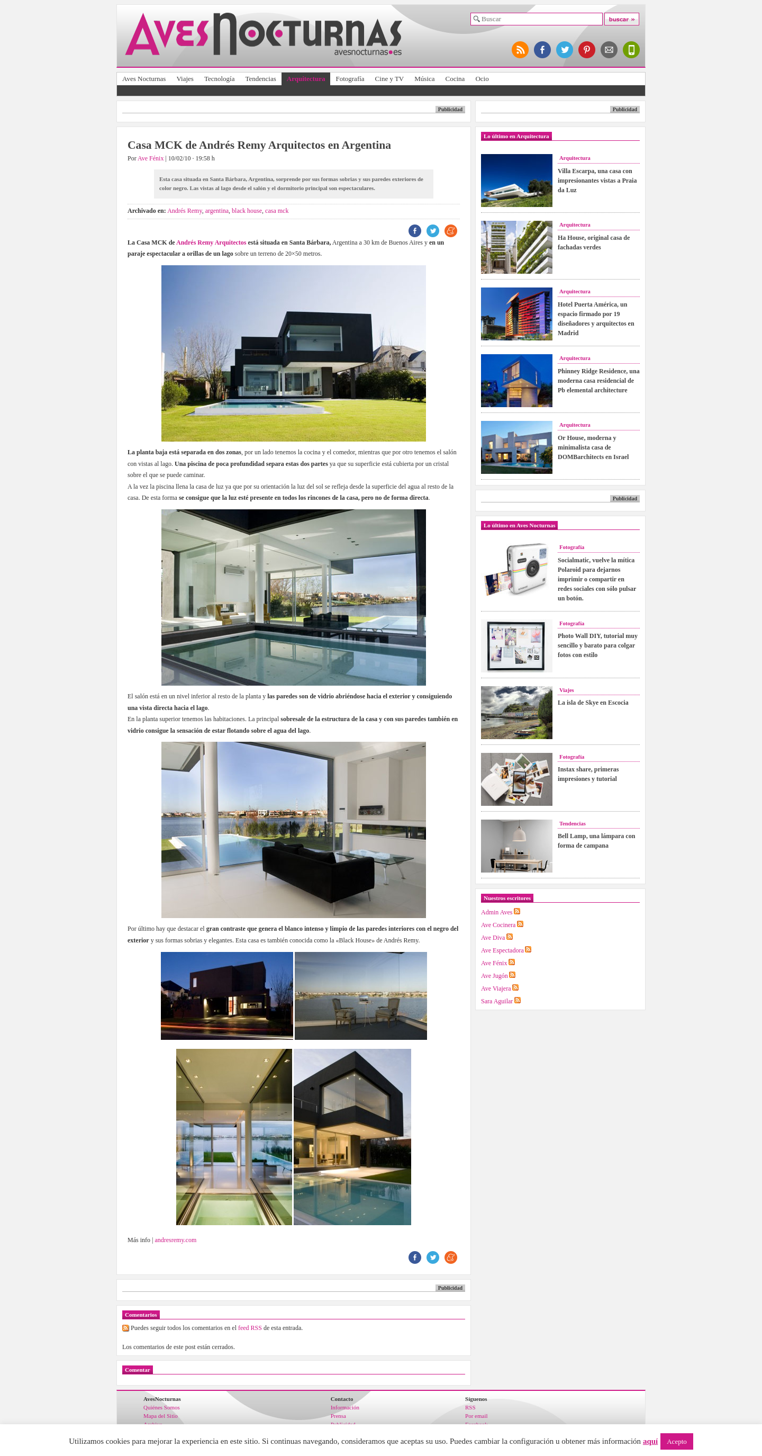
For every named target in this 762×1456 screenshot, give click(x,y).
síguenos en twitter (565, 49)
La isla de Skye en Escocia (593, 702)
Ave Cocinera (498, 925)
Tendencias (260, 79)
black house (247, 210)
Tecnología (219, 79)
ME (450, 230)
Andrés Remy (184, 210)
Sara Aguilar (497, 1001)
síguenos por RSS (521, 49)
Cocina (455, 79)
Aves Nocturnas (144, 79)
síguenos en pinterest (587, 49)
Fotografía (349, 79)
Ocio (481, 79)
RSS (470, 1407)
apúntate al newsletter (610, 49)
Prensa (338, 1416)
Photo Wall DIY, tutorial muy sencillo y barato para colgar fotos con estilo (598, 645)
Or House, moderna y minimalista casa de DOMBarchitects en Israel (593, 447)
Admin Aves (496, 912)
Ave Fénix (151, 158)
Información (345, 1407)
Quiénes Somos (161, 1407)
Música (424, 79)
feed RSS (250, 1328)
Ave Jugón (494, 975)
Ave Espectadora (502, 950)
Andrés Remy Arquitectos (211, 242)
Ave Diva (493, 937)
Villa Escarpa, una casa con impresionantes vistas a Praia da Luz (597, 180)
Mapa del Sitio (160, 1416)
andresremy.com (175, 1240)
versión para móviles (632, 49)
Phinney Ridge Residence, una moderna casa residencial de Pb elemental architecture (599, 380)
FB (415, 230)
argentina (217, 210)
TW (433, 230)
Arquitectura (306, 79)
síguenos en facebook (543, 49)
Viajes (184, 79)
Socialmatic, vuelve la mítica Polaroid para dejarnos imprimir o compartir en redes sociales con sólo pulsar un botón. (597, 579)
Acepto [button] (677, 1441)
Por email (476, 1416)
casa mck (276, 210)
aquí (650, 1441)
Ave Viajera (496, 988)
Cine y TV (389, 79)
